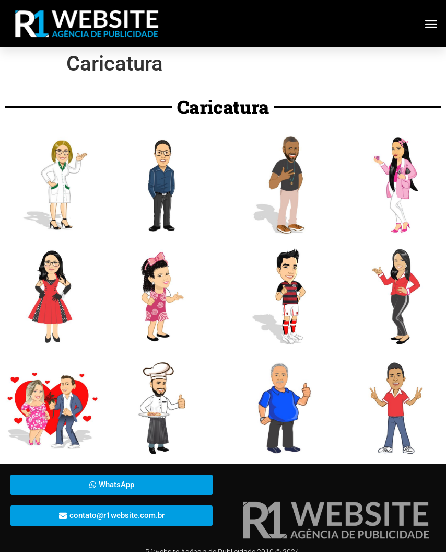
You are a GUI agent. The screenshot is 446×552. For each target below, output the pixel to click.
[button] (431, 23)
